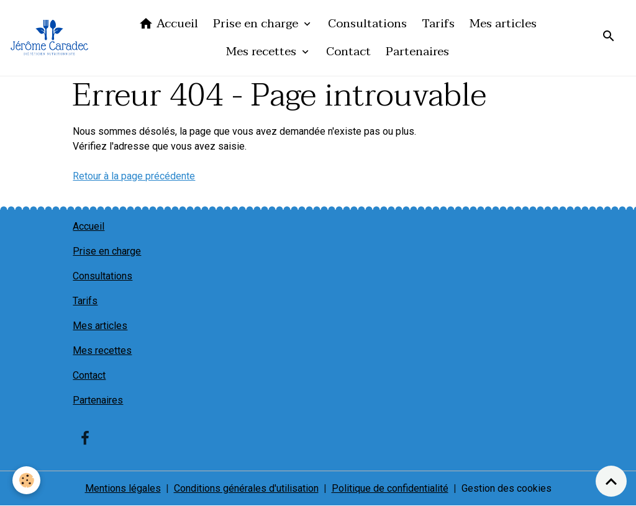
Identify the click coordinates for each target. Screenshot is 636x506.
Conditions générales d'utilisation (246, 488)
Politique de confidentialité (390, 488)
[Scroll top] (611, 481)
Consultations (367, 23)
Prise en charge (257, 23)
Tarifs (438, 23)
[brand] (49, 38)
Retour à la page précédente (134, 176)
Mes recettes (262, 51)
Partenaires (417, 51)
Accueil (168, 23)
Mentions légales (123, 488)
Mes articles (503, 23)
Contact (348, 51)
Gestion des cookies (506, 488)
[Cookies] (26, 480)
